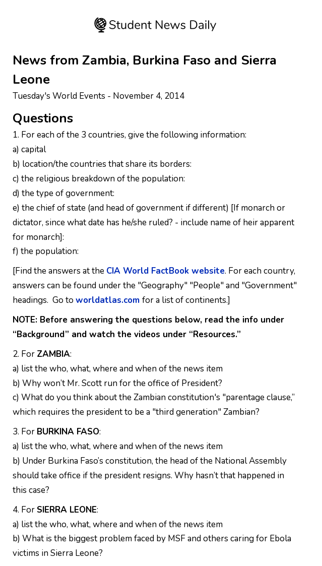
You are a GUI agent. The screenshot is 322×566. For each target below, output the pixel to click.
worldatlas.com (108, 300)
